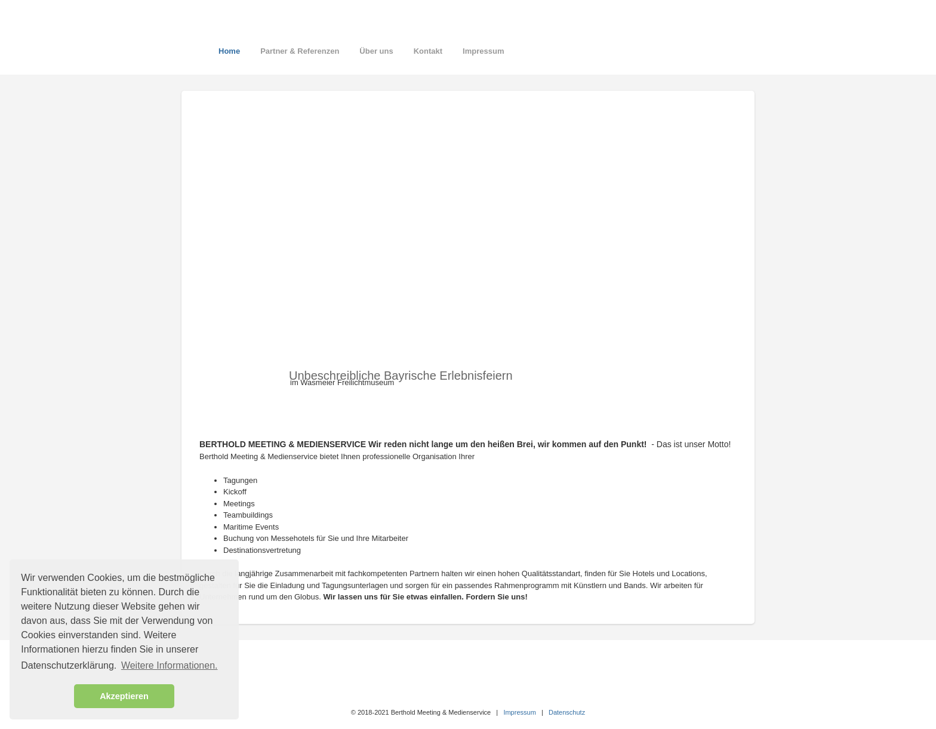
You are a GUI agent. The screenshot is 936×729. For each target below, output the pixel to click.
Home (229, 51)
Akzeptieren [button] (124, 696)
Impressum (483, 51)
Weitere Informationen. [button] (169, 665)
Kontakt (428, 51)
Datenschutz (567, 712)
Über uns (376, 51)
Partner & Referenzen (299, 51)
